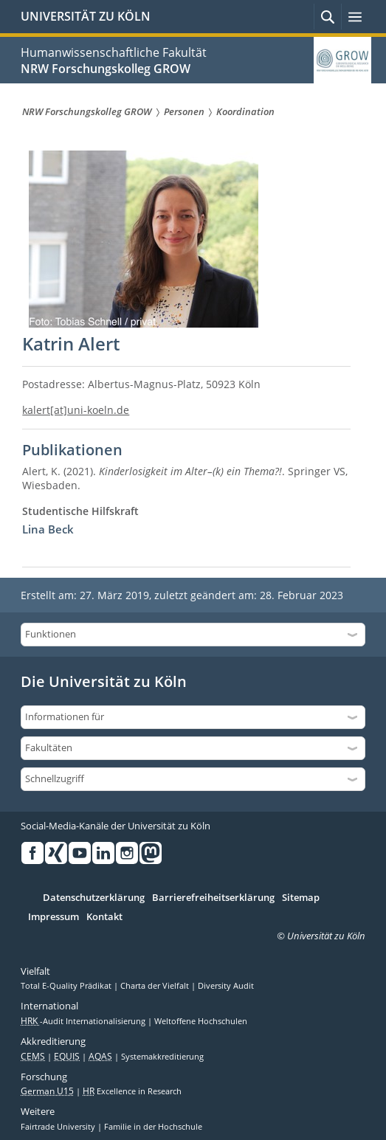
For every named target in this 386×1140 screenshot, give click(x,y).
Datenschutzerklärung (94, 898)
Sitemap (301, 898)
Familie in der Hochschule (153, 1127)
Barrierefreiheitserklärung (213, 898)
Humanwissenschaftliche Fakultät (114, 52)
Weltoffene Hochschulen (200, 1021)
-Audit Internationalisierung (84, 1021)
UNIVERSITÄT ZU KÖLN (86, 16)
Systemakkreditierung (162, 1056)
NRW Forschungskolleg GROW (105, 69)
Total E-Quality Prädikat (67, 986)
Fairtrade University (59, 1127)
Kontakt (104, 917)
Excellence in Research (132, 1091)
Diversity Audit (226, 986)
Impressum (53, 917)
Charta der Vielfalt (155, 986)
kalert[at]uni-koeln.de (75, 410)
